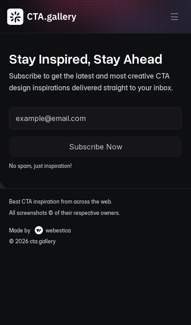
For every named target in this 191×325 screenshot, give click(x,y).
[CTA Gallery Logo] (42, 17)
